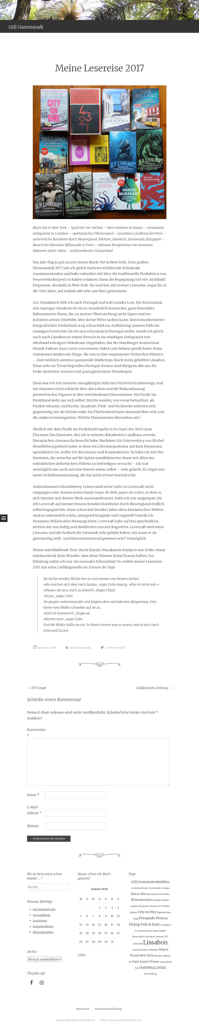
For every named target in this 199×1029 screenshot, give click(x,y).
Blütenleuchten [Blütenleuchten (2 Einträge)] (142, 900)
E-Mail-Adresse (34, 810)
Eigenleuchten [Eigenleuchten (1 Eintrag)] (164, 912)
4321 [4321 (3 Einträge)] (134, 882)
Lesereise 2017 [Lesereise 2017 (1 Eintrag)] (162, 936)
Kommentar (35, 732)
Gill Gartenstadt (26, 27)
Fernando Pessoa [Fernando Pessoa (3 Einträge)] (153, 918)
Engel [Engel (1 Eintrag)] (135, 918)
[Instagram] (41, 982)
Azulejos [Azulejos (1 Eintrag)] (165, 888)
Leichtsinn (40, 920)
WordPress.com (132, 1020)
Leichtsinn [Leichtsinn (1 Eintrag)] (149, 936)
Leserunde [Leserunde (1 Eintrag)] (138, 943)
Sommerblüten (43, 926)
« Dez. (82, 954)
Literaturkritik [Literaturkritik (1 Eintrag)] (139, 950)
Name (33, 795)
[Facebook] (31, 982)
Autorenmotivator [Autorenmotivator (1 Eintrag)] (139, 888)
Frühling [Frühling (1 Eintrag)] (164, 925)
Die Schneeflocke (44, 909)
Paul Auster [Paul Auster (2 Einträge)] (140, 961)
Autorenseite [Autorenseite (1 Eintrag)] (155, 888)
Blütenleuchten (43, 932)
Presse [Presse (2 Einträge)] (154, 961)
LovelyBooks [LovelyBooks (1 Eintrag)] (152, 950)
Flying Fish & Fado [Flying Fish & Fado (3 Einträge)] (144, 924)
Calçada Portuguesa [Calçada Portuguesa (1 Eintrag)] (139, 906)
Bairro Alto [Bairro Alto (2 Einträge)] (138, 894)
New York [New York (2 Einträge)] (146, 955)
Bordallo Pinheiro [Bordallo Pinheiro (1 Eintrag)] (161, 900)
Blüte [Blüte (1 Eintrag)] (167, 894)
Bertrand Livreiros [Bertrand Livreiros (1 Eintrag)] (155, 894)
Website (33, 826)
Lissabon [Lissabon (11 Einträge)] (155, 942)
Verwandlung (41, 915)
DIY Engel (36, 688)
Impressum (83, 1009)
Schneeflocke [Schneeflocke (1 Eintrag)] (166, 962)
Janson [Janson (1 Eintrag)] (149, 931)
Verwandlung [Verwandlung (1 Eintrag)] (150, 974)
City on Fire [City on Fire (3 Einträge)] (147, 912)
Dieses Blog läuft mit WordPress (76, 1020)
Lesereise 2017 (115, 647)
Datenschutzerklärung (108, 1009)
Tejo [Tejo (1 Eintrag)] (137, 968)
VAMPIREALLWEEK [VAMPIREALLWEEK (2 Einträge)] (152, 968)
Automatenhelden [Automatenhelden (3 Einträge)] (153, 882)
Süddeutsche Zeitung (154, 688)
